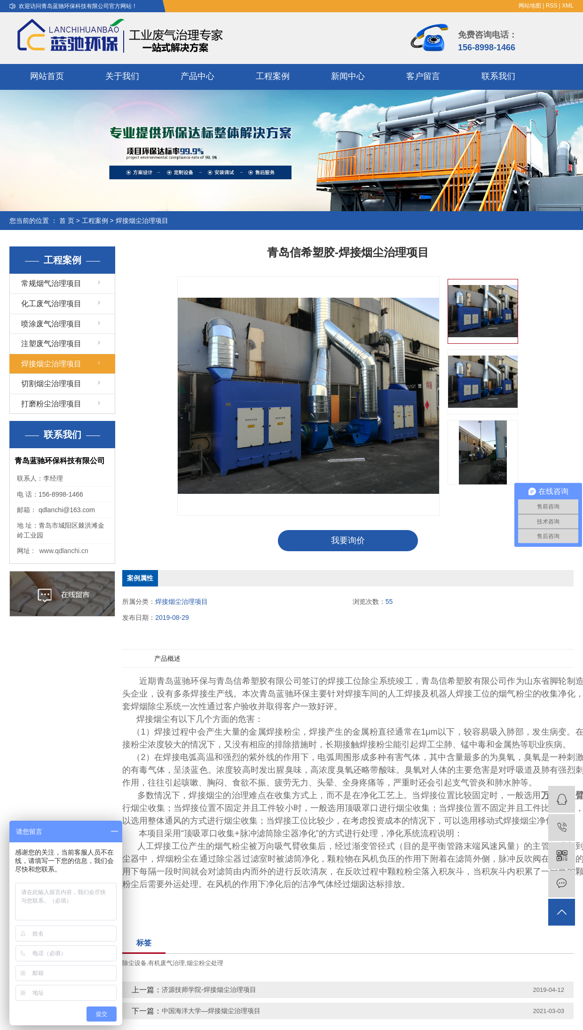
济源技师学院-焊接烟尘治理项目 (209, 989)
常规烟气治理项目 (51, 283)
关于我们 (122, 76)
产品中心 (197, 76)
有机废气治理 (166, 963)
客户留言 (423, 76)
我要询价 (348, 540)
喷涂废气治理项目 (51, 324)
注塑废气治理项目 (51, 344)
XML (568, 5)
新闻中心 (348, 76)
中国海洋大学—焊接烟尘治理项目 (211, 1010)
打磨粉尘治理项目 (51, 404)
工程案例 (273, 76)
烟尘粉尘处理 (205, 963)
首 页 (66, 220)
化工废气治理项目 (51, 304)
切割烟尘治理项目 (51, 384)
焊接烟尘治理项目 (142, 220)
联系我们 (498, 76)
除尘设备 (134, 963)
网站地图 (530, 5)
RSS (552, 5)
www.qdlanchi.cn (63, 551)
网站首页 (47, 76)
